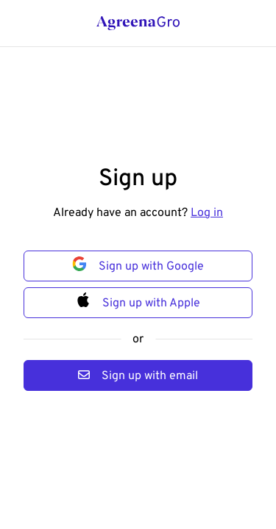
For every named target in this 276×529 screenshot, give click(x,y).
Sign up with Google (138, 263)
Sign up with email (138, 375)
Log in (207, 212)
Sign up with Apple (138, 300)
